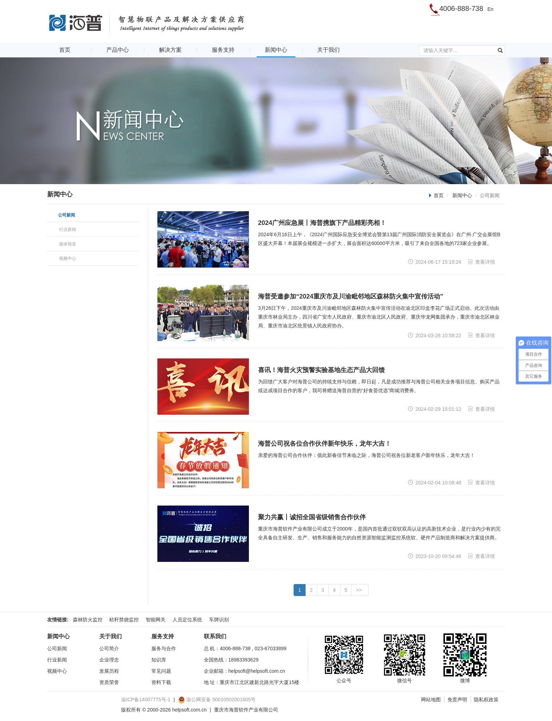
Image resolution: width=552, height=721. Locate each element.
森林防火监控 (87, 619)
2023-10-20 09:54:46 (434, 556)
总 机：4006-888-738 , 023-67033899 (245, 648)
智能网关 (155, 619)
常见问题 (161, 671)
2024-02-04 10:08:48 (434, 482)
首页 (64, 50)
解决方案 (170, 50)
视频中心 (57, 671)
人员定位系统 (187, 619)
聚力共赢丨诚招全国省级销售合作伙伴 (312, 517)
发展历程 (109, 671)
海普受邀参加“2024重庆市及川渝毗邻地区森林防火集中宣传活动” (350, 296)
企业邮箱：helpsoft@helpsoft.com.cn (244, 671)
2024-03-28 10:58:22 (434, 335)
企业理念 (109, 660)
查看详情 (481, 262)
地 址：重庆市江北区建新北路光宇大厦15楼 (251, 682)
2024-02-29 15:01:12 (434, 409)
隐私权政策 (486, 699)
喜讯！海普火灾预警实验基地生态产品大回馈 (321, 370)
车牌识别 (219, 619)
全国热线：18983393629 (231, 660)
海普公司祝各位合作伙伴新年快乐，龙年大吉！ (324, 443)
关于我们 (328, 50)
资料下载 (161, 682)
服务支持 (223, 50)
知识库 (158, 660)
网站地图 (431, 699)
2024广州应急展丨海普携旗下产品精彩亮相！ (322, 222)
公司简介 (109, 648)
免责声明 (457, 699)
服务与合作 (163, 648)
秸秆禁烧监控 (124, 619)
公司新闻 (57, 648)
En (490, 9)
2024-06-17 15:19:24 (434, 262)
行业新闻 (57, 660)
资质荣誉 (109, 682)
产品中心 (117, 50)
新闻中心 (276, 50)
